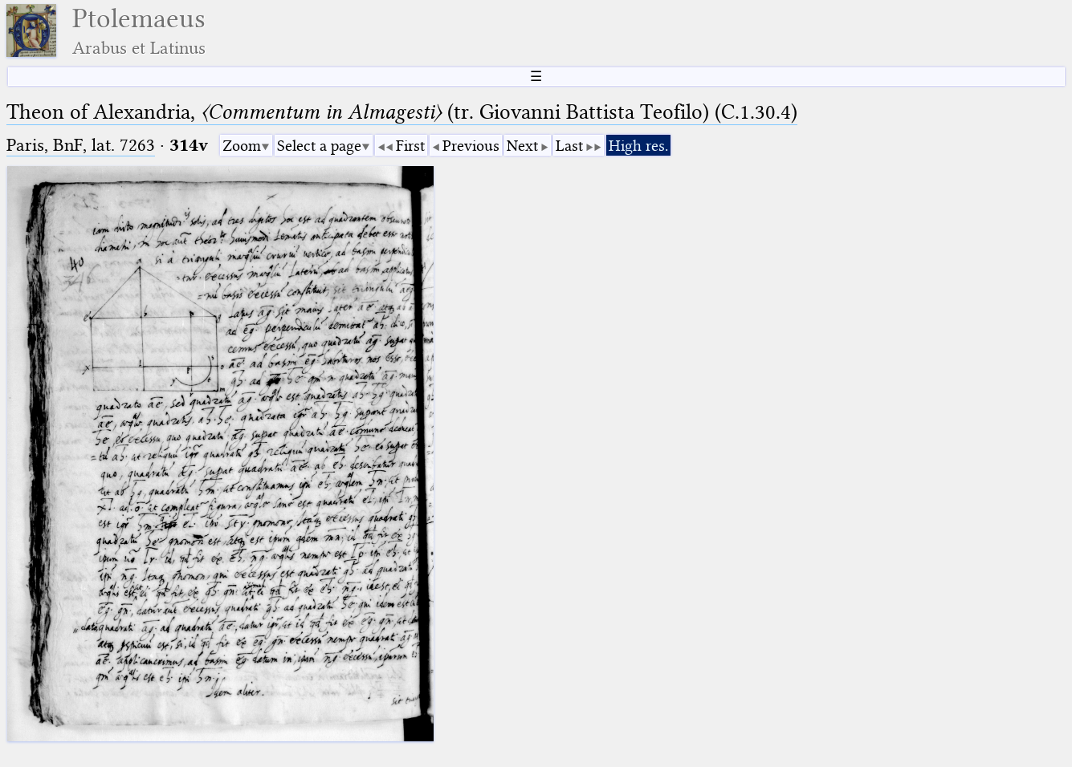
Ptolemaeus (139, 31)
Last (569, 145)
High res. (638, 145)
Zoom (241, 145)
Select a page (319, 145)
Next (522, 145)
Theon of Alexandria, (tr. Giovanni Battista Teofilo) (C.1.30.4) (401, 111)
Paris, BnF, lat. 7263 (80, 145)
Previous (470, 145)
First (410, 145)
